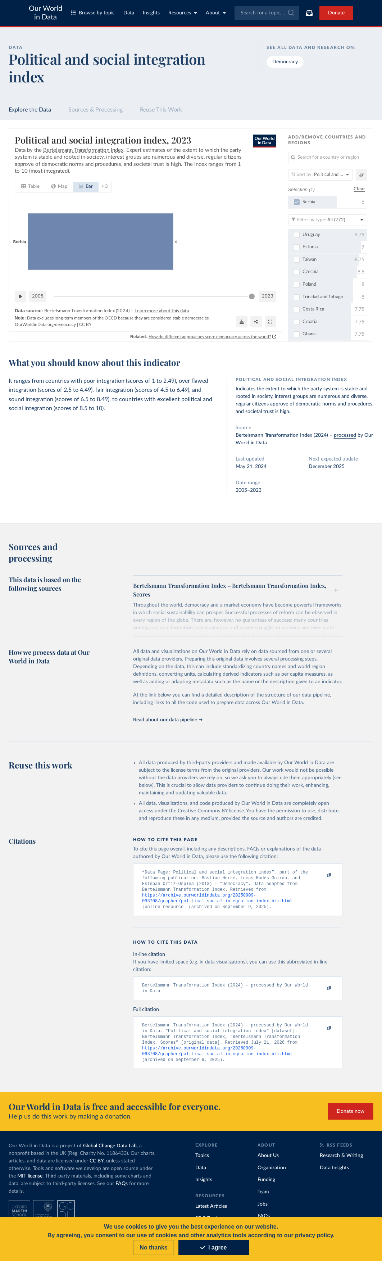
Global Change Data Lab (110, 1151)
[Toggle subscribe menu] (309, 13)
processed (345, 435)
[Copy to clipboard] (321, 875)
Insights (151, 12)
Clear (359, 189)
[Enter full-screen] (270, 321)
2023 (267, 296)
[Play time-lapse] (20, 296)
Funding (266, 1185)
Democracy (285, 61)
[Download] (241, 321)
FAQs (121, 1189)
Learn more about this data (162, 311)
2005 (38, 296)
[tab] (30, 187)
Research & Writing (341, 1161)
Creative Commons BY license (211, 810)
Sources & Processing (95, 110)
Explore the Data (30, 110)
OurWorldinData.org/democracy (45, 324)
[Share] (256, 321)
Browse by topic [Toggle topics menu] (93, 12)
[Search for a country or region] (328, 157)
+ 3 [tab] (104, 186)
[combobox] (267, 13)
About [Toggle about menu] (216, 12)
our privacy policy (308, 1235)
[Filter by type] (328, 220)
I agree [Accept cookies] (213, 1247)
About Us (268, 1161)
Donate (336, 12)
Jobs (263, 1209)
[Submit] (290, 13)
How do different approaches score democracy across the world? (210, 337)
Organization (272, 1173)
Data (128, 12)
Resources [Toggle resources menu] (182, 12)
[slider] (252, 296)
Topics (202, 1161)
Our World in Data (45, 13)
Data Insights (334, 1173)
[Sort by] (320, 175)
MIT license (29, 1181)
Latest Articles (211, 1212)
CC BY (85, 324)
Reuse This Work (161, 110)
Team (263, 1197)
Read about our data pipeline (167, 719)
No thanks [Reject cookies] (153, 1247)
